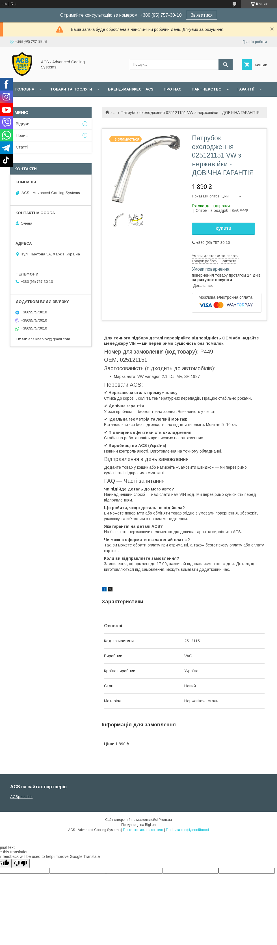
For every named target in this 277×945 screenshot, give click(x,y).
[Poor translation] (21, 863)
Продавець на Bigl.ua (138, 825)
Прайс (21, 135)
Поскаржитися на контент (143, 830)
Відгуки (22, 124)
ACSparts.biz (21, 797)
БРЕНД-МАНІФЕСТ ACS (130, 89)
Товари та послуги (71, 89)
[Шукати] (225, 64)
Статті (22, 147)
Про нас (172, 89)
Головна (24, 89)
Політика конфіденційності (187, 830)
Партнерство (207, 89)
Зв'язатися (202, 15)
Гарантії (245, 89)
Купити (223, 228)
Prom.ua (165, 820)
